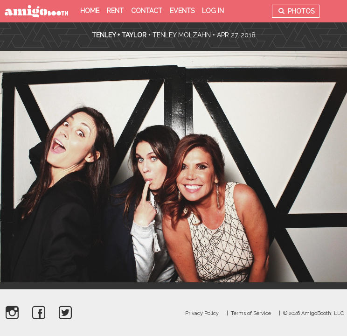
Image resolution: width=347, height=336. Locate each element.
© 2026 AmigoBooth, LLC (313, 313)
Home (89, 10)
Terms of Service (251, 313)
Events (182, 10)
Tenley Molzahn (182, 35)
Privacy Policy (202, 313)
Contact (146, 10)
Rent (115, 10)
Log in (213, 10)
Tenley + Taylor (119, 35)
